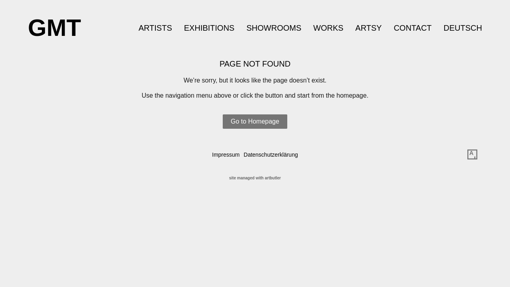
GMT (54, 27)
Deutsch (462, 28)
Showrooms (273, 28)
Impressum (225, 154)
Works (328, 28)
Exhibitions (209, 28)
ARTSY (368, 28)
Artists (155, 28)
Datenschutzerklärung (271, 154)
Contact (413, 28)
